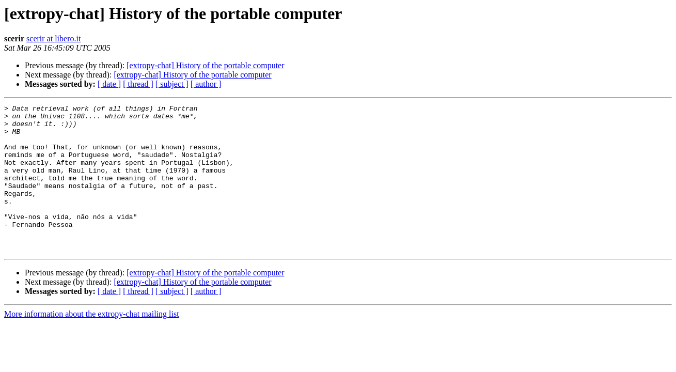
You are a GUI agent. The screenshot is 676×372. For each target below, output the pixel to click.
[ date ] (109, 84)
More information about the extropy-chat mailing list (91, 343)
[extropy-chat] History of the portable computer (205, 65)
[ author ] (206, 84)
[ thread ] (138, 84)
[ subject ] (171, 84)
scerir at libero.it (53, 38)
